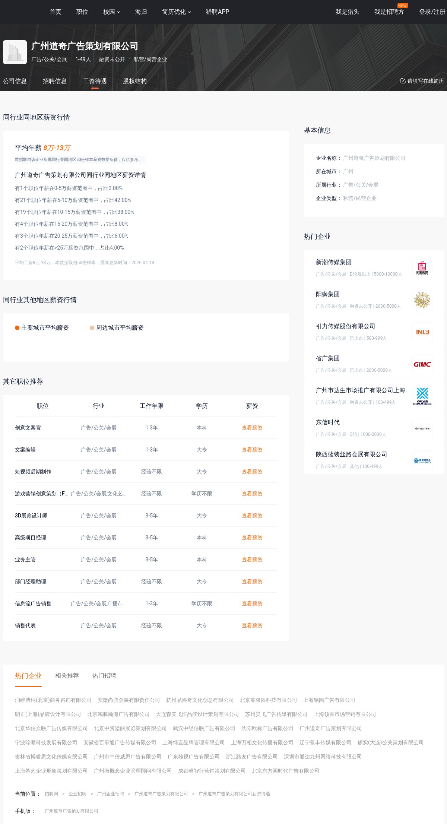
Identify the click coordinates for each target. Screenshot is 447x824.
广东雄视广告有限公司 (194, 757)
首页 (55, 11)
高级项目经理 (30, 538)
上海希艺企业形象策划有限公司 (51, 771)
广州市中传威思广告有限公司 (128, 757)
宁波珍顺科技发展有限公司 (46, 742)
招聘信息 (55, 81)
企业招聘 (77, 793)
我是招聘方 (389, 11)
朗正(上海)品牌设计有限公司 (48, 714)
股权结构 (135, 81)
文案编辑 (25, 450)
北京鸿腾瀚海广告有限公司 (118, 714)
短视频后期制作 (33, 472)
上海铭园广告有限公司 (329, 700)
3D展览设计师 (31, 516)
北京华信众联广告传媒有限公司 (51, 728)
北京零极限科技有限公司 (268, 700)
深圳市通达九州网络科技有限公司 (323, 757)
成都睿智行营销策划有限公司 (212, 771)
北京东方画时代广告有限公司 (286, 771)
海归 (141, 11)
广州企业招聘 (110, 793)
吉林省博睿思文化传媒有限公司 (51, 757)
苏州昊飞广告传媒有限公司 (276, 714)
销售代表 (25, 625)
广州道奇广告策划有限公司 (330, 728)
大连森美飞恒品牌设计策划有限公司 (197, 714)
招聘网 (51, 793)
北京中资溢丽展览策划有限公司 (130, 728)
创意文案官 (28, 428)
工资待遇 (95, 81)
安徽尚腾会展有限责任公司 (129, 700)
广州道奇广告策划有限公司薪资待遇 (234, 793)
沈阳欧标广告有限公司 (267, 728)
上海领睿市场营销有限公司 (345, 714)
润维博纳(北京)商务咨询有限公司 (53, 700)
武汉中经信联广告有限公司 (204, 728)
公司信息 (15, 81)
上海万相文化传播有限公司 (262, 742)
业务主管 (25, 559)
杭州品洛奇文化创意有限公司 (200, 700)
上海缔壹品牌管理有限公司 (193, 742)
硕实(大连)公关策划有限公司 (391, 742)
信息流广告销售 (33, 603)
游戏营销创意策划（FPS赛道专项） (56, 494)
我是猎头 (347, 11)
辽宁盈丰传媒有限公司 (325, 742)
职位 (82, 11)
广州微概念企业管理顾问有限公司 (133, 771)
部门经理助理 (30, 581)
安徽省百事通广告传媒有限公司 (119, 742)
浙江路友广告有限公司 (252, 757)
